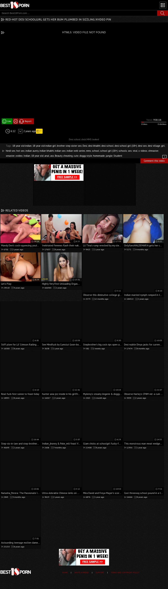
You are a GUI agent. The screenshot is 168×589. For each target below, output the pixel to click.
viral (135, 150)
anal (46, 155)
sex (130, 150)
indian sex (60, 150)
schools (123, 150)
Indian (27, 155)
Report (28, 121)
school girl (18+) (109, 150)
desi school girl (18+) (126, 145)
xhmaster (153, 150)
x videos (142, 150)
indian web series (76, 150)
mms (88, 150)
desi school (107, 145)
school (95, 150)
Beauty (58, 155)
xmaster (10, 155)
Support (100, 572)
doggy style (85, 155)
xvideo (19, 155)
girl (163, 145)
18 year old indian (22, 145)
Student (118, 155)
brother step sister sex (69, 145)
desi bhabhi (94, 145)
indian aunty (32, 150)
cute (76, 155)
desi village (154, 145)
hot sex (20, 150)
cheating (68, 155)
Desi (85, 145)
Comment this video (155, 160)
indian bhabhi (47, 150)
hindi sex (10, 150)
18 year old (37, 155)
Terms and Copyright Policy (125, 572)
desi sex (142, 145)
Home (65, 572)
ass (52, 155)
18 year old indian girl (44, 145)
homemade (99, 155)
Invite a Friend (81, 572)
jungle (109, 155)
